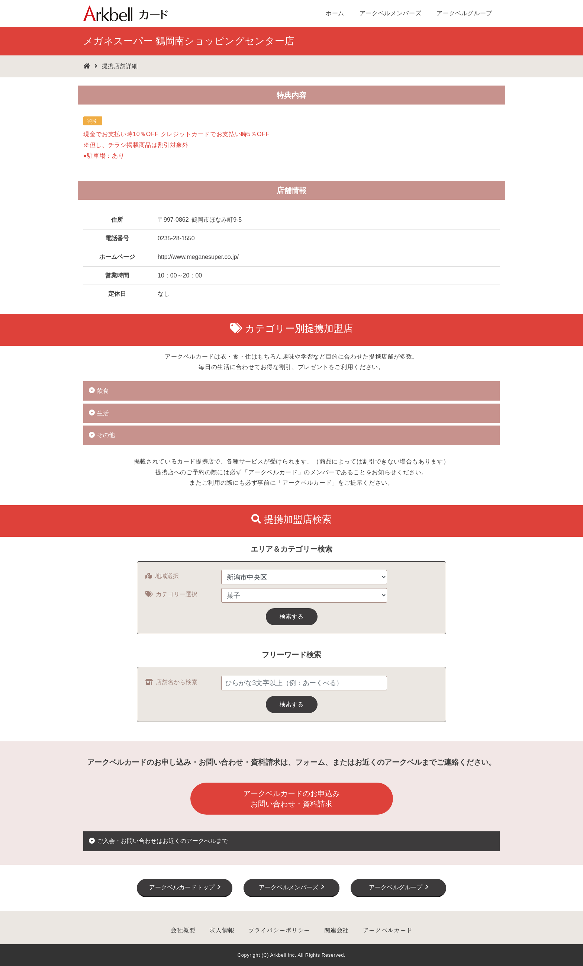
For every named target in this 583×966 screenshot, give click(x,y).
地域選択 (162, 576)
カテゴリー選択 (171, 594)
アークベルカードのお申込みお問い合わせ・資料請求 (291, 798)
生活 (103, 413)
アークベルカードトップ (182, 887)
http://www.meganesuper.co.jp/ (198, 257)
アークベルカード (387, 930)
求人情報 (221, 930)
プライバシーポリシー (279, 930)
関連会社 (336, 930)
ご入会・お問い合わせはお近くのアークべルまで (162, 841)
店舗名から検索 (171, 682)
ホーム (335, 13)
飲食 (103, 391)
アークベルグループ (464, 13)
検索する (291, 616)
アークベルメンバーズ (390, 13)
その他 (106, 435)
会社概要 (183, 930)
